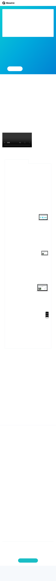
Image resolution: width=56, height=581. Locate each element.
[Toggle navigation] (52, 3)
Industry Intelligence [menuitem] (28, 496)
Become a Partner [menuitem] (28, 487)
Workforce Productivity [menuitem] (28, 445)
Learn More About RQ (37, 69)
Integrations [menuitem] (28, 452)
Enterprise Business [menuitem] (28, 473)
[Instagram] (35, 570)
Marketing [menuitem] (28, 450)
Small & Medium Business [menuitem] (28, 476)
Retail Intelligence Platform (16, 161)
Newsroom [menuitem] (28, 501)
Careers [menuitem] (28, 513)
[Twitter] (20, 570)
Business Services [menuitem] (28, 464)
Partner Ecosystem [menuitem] (28, 485)
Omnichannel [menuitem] (28, 447)
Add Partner (15, 69)
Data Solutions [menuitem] (28, 442)
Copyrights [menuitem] (28, 529)
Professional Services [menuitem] (28, 461)
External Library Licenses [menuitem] (28, 537)
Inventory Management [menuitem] (28, 440)
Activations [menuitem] (28, 437)
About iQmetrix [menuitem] (28, 510)
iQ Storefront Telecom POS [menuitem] (28, 432)
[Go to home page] (8, 3)
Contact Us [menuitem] (28, 524)
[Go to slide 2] (29, 420)
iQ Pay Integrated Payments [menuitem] (28, 435)
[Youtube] (32, 570)
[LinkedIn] (28, 570)
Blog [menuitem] (28, 499)
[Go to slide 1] (25, 420)
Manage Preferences (28, 560)
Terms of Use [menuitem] (28, 534)
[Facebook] (24, 570)
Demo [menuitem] (28, 527)
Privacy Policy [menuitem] (28, 532)
